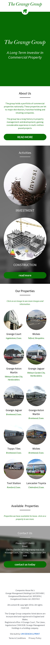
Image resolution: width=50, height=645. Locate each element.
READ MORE (25, 137)
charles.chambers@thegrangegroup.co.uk (25, 549)
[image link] (25, 4)
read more (25, 275)
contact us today (25, 564)
